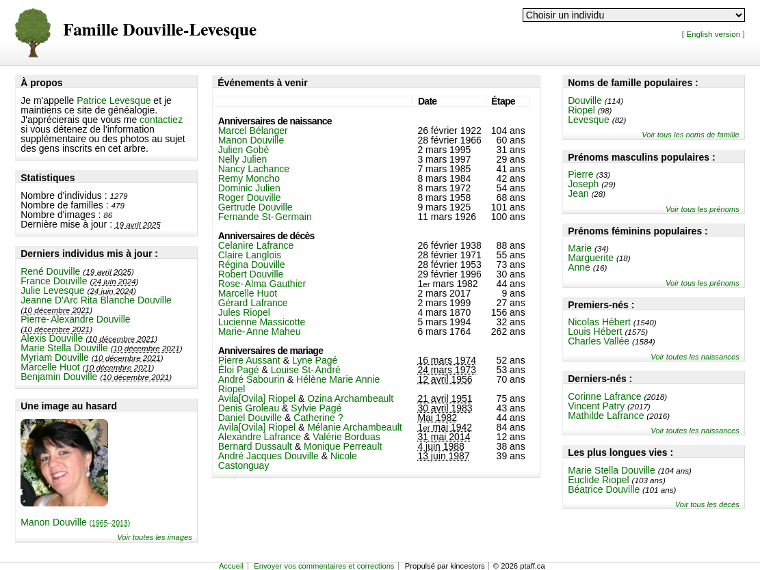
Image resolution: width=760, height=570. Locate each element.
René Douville (50, 271)
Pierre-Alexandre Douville (75, 319)
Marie (580, 248)
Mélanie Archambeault (354, 427)
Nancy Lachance (253, 168)
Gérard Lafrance (253, 302)
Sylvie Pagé (316, 408)
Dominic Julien (249, 187)
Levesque (589, 119)
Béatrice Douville (604, 489)
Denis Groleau (249, 408)
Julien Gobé (244, 149)
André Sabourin (251, 379)
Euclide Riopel (598, 479)
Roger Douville (249, 197)
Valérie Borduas (346, 436)
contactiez (161, 119)
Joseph (583, 183)
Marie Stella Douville (64, 347)
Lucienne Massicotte (262, 321)
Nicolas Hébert (599, 321)
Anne (579, 267)
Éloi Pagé (238, 369)
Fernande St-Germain (265, 216)
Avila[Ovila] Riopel (257, 398)
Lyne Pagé (314, 360)
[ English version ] (713, 33)
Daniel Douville (250, 417)
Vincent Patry (596, 406)
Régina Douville (251, 264)
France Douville (54, 280)
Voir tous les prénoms (702, 209)
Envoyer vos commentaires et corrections (324, 566)
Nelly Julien (242, 159)
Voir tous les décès (707, 504)
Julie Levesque (52, 290)
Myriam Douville (55, 357)
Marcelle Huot (50, 367)
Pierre (580, 174)
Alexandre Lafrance (259, 436)
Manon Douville (75, 522)
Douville (585, 100)
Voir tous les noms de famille (690, 135)
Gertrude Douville (255, 207)
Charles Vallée (598, 341)
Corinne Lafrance (604, 396)
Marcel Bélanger (253, 130)
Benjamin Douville (59, 376)
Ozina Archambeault (350, 398)
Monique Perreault (343, 446)
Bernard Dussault (255, 446)
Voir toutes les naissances (695, 357)
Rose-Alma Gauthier (262, 283)
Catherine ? (318, 417)
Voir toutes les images (154, 537)
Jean (578, 193)
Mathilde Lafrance (606, 415)
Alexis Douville (52, 338)
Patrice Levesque (113, 100)
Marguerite (591, 257)
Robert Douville (251, 274)
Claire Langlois (250, 254)
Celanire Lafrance (256, 245)
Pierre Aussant (249, 360)
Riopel (581, 110)
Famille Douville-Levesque (160, 30)
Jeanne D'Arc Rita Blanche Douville (96, 300)
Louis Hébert (595, 331)
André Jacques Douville (268, 455)
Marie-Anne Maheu (259, 331)
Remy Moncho (249, 178)
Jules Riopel (244, 312)
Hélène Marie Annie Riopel (299, 384)
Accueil (231, 566)
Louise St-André (306, 369)
